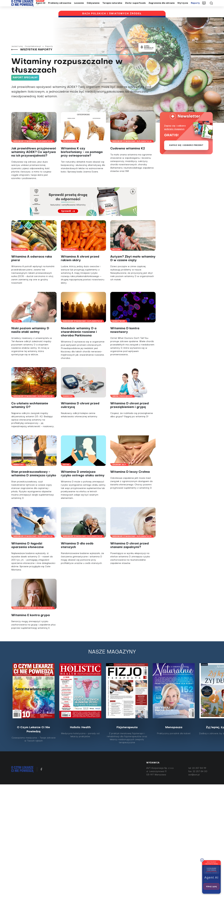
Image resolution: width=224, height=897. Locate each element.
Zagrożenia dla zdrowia (162, 7)
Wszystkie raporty (32, 58)
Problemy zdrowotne (59, 7)
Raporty (195, 7)
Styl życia (182, 7)
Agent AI (40, 7)
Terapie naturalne (112, 7)
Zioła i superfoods (135, 7)
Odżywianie (93, 7)
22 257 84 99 (199, 777)
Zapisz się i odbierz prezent (186, 154)
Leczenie (79, 7)
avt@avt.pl (194, 783)
